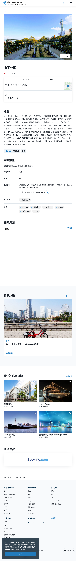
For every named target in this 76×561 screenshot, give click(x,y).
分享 (50, 79)
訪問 (5, 525)
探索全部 (7, 513)
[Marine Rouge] (55, 393)
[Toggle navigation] (71, 3)
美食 (29, 497)
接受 (20, 554)
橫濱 (52, 491)
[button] (66, 3)
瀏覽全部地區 (56, 504)
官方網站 (24, 166)
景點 (29, 491)
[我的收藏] (66, 3)
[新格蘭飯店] (20, 393)
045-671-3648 (13, 98)
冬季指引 (7, 510)
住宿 (5, 522)
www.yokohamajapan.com (17, 95)
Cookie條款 (10, 549)
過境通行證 (8, 528)
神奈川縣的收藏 (9, 494)
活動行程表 (8, 497)
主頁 (5, 477)
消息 (5, 491)
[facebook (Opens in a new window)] (29, 522)
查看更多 (69, 376)
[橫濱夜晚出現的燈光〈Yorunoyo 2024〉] (55, 424)
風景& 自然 (31, 507)
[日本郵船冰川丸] (20, 424)
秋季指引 (7, 507)
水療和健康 (31, 504)
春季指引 (7, 501)
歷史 (29, 501)
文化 (29, 494)
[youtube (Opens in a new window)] (42, 522)
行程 (5, 531)
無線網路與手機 (9, 535)
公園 (23, 151)
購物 (29, 510)
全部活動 (31, 513)
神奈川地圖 (55, 501)
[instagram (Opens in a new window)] (38, 522)
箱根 (52, 497)
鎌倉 (52, 494)
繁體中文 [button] (68, 550)
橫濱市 (14, 73)
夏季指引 (7, 504)
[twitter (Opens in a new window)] (33, 522)
